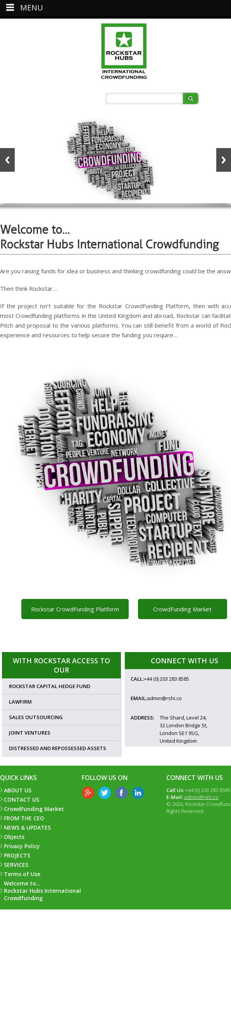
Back (7, 160)
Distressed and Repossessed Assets (57, 748)
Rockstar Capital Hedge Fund (49, 686)
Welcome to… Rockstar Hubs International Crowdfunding (42, 891)
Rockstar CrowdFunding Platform (75, 609)
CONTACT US (21, 799)
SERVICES (16, 864)
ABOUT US (17, 790)
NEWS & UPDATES (27, 827)
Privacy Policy (22, 846)
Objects (14, 836)
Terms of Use (22, 874)
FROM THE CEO (24, 818)
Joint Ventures (29, 732)
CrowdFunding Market (182, 609)
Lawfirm (20, 701)
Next (223, 160)
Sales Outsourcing (36, 717)
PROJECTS (17, 855)
